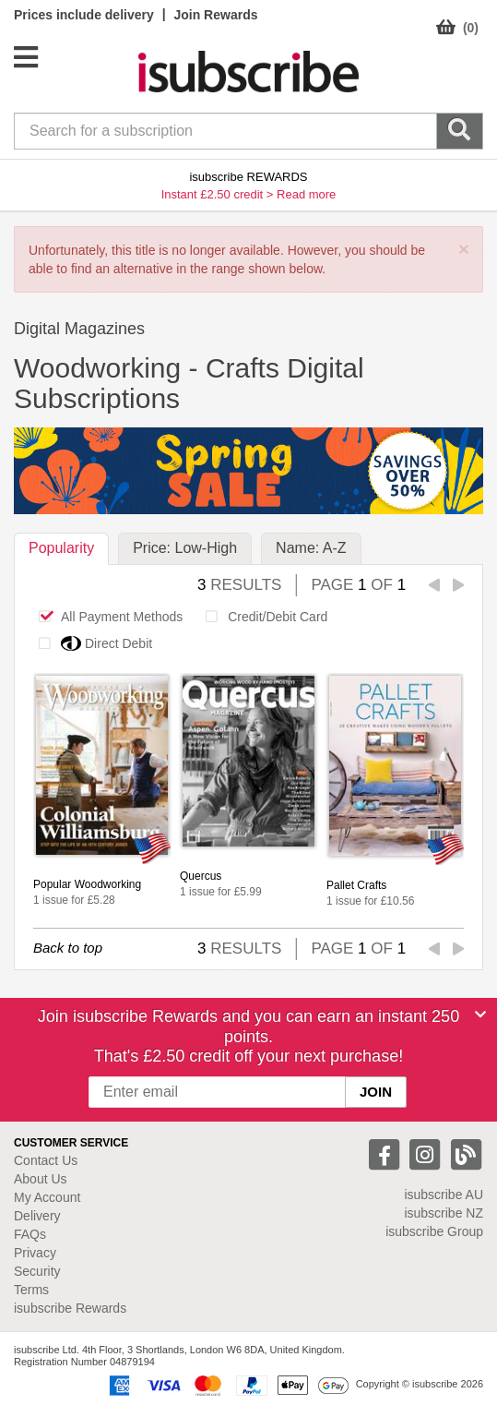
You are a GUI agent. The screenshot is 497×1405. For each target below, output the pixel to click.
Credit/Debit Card (261, 617)
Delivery (37, 1215)
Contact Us (45, 1160)
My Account (47, 1197)
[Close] (480, 1014)
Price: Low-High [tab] (185, 548)
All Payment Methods (106, 617)
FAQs (30, 1234)
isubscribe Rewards (70, 1308)
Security (37, 1271)
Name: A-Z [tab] (311, 548)
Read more (306, 194)
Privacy (35, 1252)
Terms (31, 1289)
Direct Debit (90, 643)
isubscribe (443, 1194)
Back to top (67, 947)
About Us (40, 1178)
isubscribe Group (434, 1231)
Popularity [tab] (61, 548)
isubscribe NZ (443, 1213)
